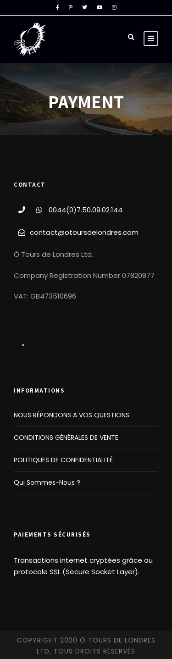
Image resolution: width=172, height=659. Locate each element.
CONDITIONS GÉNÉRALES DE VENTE (66, 437)
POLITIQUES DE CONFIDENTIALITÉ (63, 460)
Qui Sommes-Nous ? (47, 482)
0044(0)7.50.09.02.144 (85, 210)
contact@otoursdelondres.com (84, 232)
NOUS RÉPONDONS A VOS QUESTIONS (71, 415)
